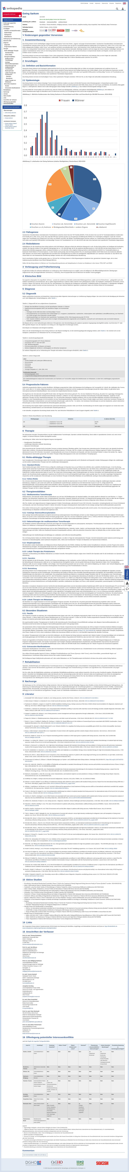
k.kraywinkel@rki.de (28, 1008)
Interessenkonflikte (52, 22)
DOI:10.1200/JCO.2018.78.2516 (85, 742)
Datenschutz (105, 3)
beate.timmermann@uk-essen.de (31, 1033)
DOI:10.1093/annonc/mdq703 (56, 815)
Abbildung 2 (100, 89)
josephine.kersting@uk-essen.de (31, 996)
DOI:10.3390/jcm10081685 (116, 800)
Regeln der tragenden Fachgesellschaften (39, 1041)
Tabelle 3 (85, 350)
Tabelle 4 (96, 410)
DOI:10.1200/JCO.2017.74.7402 (104, 718)
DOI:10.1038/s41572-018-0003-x (89, 698)
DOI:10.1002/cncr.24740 (32, 805)
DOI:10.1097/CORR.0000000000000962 (80, 797)
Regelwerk (42, 22)
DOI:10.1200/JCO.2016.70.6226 (69, 871)
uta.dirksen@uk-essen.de (29, 957)
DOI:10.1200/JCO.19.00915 (110, 747)
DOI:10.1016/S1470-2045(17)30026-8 (35, 861)
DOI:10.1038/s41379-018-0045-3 (50, 710)
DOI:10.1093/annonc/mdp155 (60, 705)
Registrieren (118, 3)
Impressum (97, 3)
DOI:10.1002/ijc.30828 (111, 848)
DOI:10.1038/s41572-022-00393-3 (94, 701)
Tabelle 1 (53, 298)
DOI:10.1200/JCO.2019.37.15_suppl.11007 (86, 820)
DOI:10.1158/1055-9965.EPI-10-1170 (61, 723)
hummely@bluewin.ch (28, 983)
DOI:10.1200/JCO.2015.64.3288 (46, 855)
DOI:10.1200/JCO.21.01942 (48, 751)
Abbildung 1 (75, 86)
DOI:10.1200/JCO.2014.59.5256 (34, 715)
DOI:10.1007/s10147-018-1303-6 (34, 876)
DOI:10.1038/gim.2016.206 (32, 737)
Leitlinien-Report (62, 22)
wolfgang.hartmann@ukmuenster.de (32, 971)
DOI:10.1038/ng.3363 (43, 728)
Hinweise (111, 3)
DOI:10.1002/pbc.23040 (31, 810)
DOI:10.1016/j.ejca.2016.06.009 (43, 845)
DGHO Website (84, 3)
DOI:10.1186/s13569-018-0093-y (59, 788)
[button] (126, 567)
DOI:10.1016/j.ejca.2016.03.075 (52, 793)
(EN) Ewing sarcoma (10, 113)
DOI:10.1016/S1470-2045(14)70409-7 (83, 866)
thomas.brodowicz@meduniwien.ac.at (32, 944)
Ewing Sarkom (9, 119)
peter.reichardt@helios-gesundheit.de (32, 1021)
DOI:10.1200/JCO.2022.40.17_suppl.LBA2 (37, 831)
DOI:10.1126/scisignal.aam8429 (57, 840)
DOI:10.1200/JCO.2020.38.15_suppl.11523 (63, 783)
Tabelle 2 (103, 330)
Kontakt (91, 3)
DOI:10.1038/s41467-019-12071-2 (34, 732)
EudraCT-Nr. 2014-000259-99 (86, 630)
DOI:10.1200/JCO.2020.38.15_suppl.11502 (96, 824)
